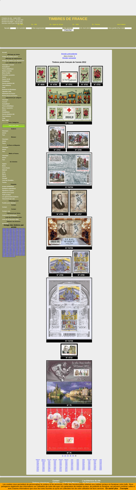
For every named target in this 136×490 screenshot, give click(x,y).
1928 (20, 237)
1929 (23, 237)
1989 (13, 249)
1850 (7, 229)
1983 (17, 248)
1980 (7, 248)
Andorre (55, 483)
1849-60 (38, 459)
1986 (4, 249)
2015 (7, 255)
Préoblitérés (6, 81)
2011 (17, 253)
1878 (7, 231)
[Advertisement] (68, 8)
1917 (7, 235)
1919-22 (95, 459)
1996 (13, 251)
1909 (13, 234)
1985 (23, 248)
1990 (17, 249)
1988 (10, 249)
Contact (4, 207)
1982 (13, 248)
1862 (23, 229)
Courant (4, 101)
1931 (7, 238)
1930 (4, 238)
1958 (4, 244)
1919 (13, 235)
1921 (20, 235)
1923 (4, 237)
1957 (23, 242)
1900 (13, 233)
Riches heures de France (9, 95)
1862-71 (43, 459)
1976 (17, 246)
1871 (17, 230)
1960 (10, 244)
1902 (20, 233)
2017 (13, 255)
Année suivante (69, 58)
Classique (5, 99)
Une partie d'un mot (116, 28)
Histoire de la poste (8, 192)
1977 (20, 246)
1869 (10, 230)
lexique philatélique (8, 186)
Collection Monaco (71, 483)
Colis (3, 87)
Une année (68, 28)
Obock (4, 176)
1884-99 (61, 459)
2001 (7, 252)
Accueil (4, 52)
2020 (23, 255)
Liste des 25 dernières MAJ (10, 219)
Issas (3, 172)
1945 (7, 241)
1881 (13, 231)
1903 (23, 233)
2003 (13, 252)
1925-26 (43, 461)
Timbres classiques (40, 483)
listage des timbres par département (13, 60)
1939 (10, 240)
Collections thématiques (9, 215)
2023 (10, 256)
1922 (23, 235)
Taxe (3, 135)
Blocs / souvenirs (7, 108)
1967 (10, 245)
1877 (4, 231)
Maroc (4, 174)
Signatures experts (8, 190)
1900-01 (66, 459)
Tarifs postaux (6, 194)
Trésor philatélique (7, 69)
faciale (7, 28)
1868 (7, 230)
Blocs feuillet (6, 73)
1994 (7, 251)
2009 (10, 253)
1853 (13, 229)
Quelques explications (9, 188)
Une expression (38, 28)
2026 (66, 471)
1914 (20, 234)
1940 (13, 240)
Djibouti (4, 170)
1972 (4, 246)
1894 (7, 233)
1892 (23, 231)
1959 (7, 244)
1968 (13, 245)
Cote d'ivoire (6, 168)
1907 (7, 234)
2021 (4, 256)
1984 (20, 248)
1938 (7, 240)
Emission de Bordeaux (9, 89)
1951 (4, 242)
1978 (23, 246)
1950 (23, 241)
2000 (4, 252)
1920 (17, 235)
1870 (13, 230)
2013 (23, 253)
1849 (4, 229)
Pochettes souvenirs (8, 75)
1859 (17, 229)
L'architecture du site (91, 481)
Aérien (4, 77)
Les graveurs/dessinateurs (10, 196)
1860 (20, 229)
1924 (7, 237)
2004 (17, 252)
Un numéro (21, 28)
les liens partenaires (91, 483)
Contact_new (6, 211)
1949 (20, 241)
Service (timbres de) (8, 83)
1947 (13, 241)
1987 (7, 249)
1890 (20, 231)
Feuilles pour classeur (9, 203)
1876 (23, 230)
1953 (10, 242)
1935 (20, 238)
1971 (23, 245)
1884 (17, 231)
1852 (10, 229)
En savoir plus (112, 488)
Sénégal (4, 178)
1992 (23, 249)
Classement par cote (8, 198)
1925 (10, 237)
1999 (23, 251)
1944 (4, 241)
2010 (13, 253)
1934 (17, 238)
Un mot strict (85, 28)
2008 (7, 253)
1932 (10, 238)
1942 (20, 240)
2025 (60, 471)
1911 (17, 234)
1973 (7, 246)
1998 (20, 251)
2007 (4, 253)
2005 (20, 252)
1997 (17, 251)
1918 (10, 235)
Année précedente (69, 54)
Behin (4, 166)
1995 (10, 251)
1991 (20, 249)
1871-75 (49, 459)
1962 (17, 244)
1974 (10, 246)
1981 (10, 248)
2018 (17, 255)
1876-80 (55, 459)
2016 (10, 255)
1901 (17, 233)
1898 (10, 233)
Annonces (5, 223)
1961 (13, 244)
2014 (4, 255)
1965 (4, 245)
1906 (4, 234)
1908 (10, 234)
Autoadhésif (6, 66)
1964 (23, 244)
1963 (20, 244)
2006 (23, 252)
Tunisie (4, 182)
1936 (23, 238)
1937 (4, 240)
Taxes (4, 143)
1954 (13, 242)
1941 (17, 240)
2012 (20, 253)
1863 (4, 230)
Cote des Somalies (7, 180)
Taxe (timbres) (6, 85)
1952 (7, 242)
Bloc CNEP (5, 120)
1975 (13, 246)
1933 (13, 238)
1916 (4, 235)
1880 (10, 231)
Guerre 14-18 (6, 79)
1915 (23, 234)
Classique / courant (8, 64)
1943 (23, 240)
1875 (20, 230)
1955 (17, 242)
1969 (17, 245)
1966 (7, 245)
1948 (17, 241)
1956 (20, 242)
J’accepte (124, 488)
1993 (4, 251)
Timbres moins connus (14, 125)
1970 (20, 245)
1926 (13, 237)
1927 (17, 237)
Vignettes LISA (6, 91)
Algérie (4, 163)
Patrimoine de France (8, 93)
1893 (4, 233)
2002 (10, 252)
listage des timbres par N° (10, 56)
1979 (4, 248)
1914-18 (89, 459)
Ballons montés (7, 71)
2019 (20, 255)
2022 (7, 256)
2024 (13, 256)
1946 (10, 241)
